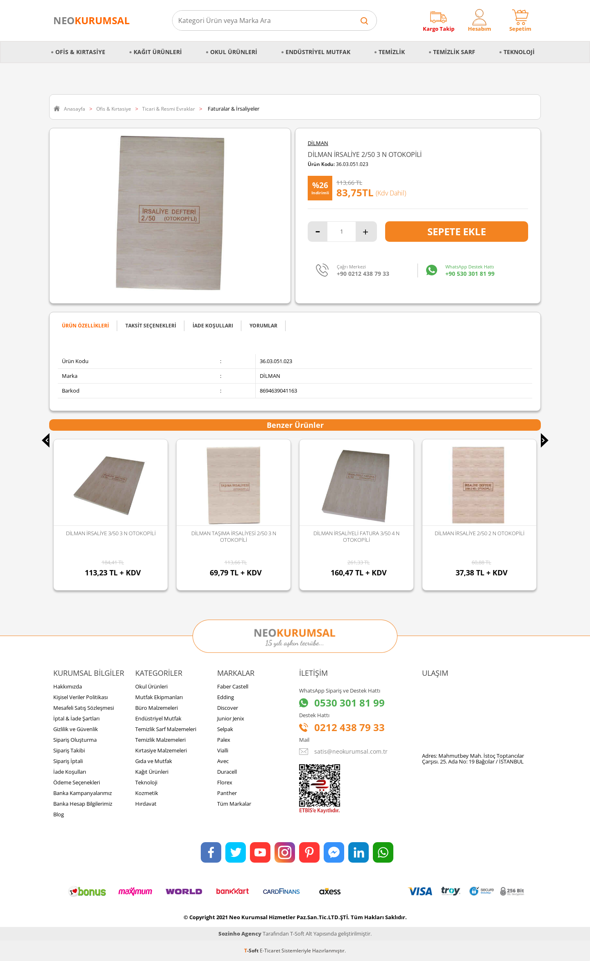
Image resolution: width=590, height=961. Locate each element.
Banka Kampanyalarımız (82, 793)
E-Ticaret (270, 950)
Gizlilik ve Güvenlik (75, 729)
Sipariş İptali (68, 761)
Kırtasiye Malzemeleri (161, 750)
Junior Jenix (230, 718)
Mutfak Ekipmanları (159, 697)
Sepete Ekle (456, 231)
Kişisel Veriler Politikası (80, 697)
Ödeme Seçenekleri (76, 782)
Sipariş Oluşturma (75, 739)
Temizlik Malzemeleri (160, 739)
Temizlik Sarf (454, 52)
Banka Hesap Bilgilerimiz (82, 803)
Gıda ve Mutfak (153, 761)
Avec (223, 761)
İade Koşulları (69, 771)
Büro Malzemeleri (156, 707)
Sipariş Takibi (69, 750)
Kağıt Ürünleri (158, 52)
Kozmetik (146, 793)
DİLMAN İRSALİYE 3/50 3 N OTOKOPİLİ (111, 533)
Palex (223, 739)
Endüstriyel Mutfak (318, 52)
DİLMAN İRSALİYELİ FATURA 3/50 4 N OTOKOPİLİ (356, 536)
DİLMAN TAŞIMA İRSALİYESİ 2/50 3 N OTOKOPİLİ (233, 536)
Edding (225, 697)
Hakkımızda (67, 686)
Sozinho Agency (239, 933)
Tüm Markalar (234, 803)
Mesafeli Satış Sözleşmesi (83, 707)
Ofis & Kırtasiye (80, 52)
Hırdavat (146, 803)
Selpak (225, 729)
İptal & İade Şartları (76, 718)
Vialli (222, 750)
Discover (227, 707)
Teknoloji (519, 52)
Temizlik (392, 52)
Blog (58, 814)
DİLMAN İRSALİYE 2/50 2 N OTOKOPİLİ (479, 533)
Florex (224, 782)
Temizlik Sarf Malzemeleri (165, 729)
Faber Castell (232, 686)
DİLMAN (318, 143)
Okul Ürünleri (233, 52)
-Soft (252, 950)
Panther (227, 793)
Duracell (227, 771)
